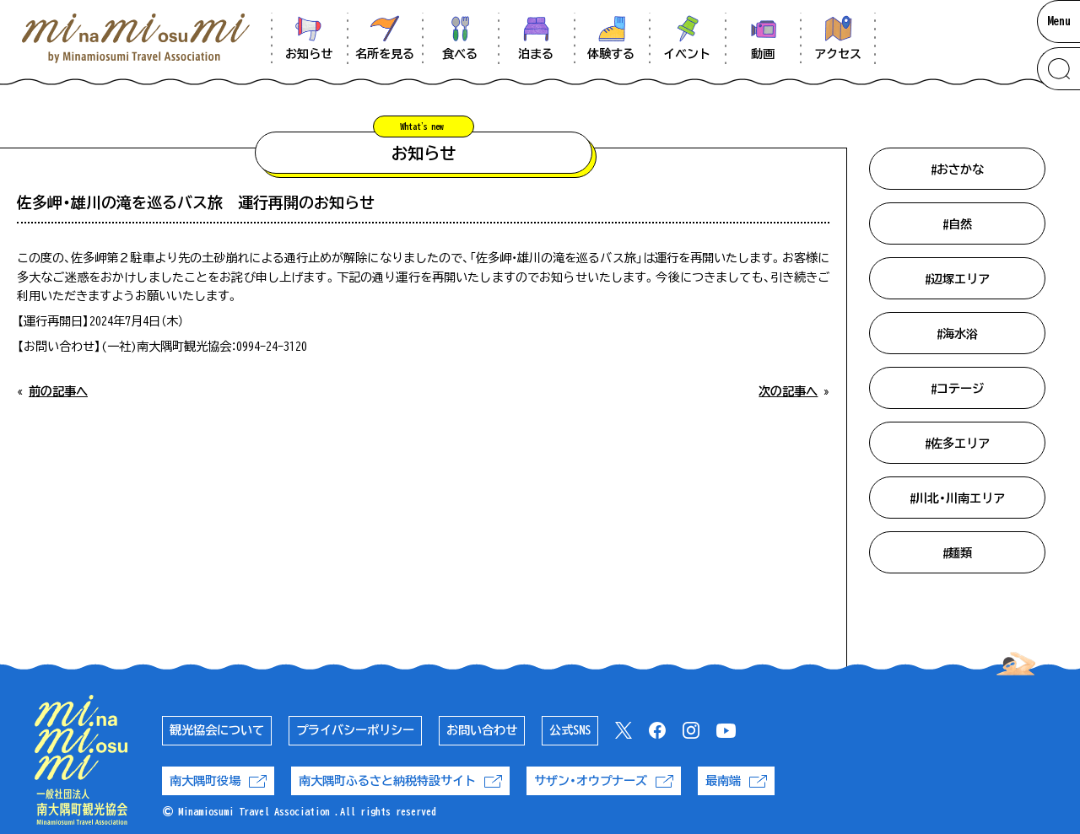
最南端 (736, 781)
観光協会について (217, 730)
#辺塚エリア (957, 279)
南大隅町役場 (218, 781)
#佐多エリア (957, 443)
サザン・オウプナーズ (603, 781)
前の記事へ (58, 391)
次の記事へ (788, 391)
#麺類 (957, 553)
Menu (1059, 21)
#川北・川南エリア (957, 498)
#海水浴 (957, 334)
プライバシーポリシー (355, 730)
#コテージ (957, 389)
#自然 (957, 224)
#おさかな (957, 169)
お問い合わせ (481, 730)
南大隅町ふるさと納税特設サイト (400, 781)
